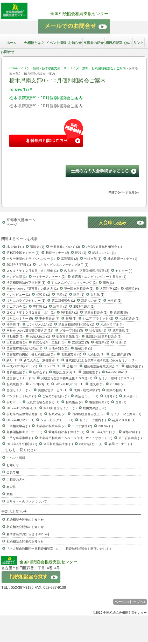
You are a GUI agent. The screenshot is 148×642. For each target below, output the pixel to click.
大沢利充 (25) (109, 288)
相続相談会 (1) (129, 318)
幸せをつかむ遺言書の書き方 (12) (29, 330)
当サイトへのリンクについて (26, 501)
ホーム (11, 43)
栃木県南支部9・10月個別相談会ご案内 (46, 98)
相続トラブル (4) (112, 324)
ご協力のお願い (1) (55, 396)
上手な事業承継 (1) (19, 438)
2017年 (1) (105, 426)
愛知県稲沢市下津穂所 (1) (66, 432)
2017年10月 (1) (84, 306)
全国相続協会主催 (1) (58, 444)
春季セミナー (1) (120, 444)
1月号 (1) (110, 396)
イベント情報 (56, 43)
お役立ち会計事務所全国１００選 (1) (66, 378)
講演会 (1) (37, 247)
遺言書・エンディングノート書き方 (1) (99, 277)
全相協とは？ (34, 43)
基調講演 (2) (69, 259)
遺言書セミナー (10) (20, 378)
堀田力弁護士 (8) (94, 408)
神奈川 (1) (13, 324)
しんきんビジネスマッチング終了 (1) (62, 265)
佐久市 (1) (97, 384)
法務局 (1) (60, 306)
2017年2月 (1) (39, 384)
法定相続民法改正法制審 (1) (25, 282)
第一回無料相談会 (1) (79, 288)
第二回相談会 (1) (63, 300)
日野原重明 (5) (16, 342)
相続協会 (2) (74, 402)
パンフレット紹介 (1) (21, 396)
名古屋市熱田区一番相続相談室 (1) (30, 354)
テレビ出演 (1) (16, 277)
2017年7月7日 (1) (18, 265)
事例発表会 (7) (49, 318)
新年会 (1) (40, 372)
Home (13, 68)
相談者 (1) (43, 294)
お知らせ (75, 43)
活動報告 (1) (15, 336)
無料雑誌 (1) (69, 312)
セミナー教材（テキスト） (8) (119, 378)
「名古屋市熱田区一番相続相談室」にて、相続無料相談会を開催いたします (59, 549)
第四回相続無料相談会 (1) (104, 336)
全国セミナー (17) (19, 390)
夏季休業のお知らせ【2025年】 (28, 534)
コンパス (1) (51, 366)
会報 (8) (72, 366)
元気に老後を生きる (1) (43, 402)
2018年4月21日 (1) (103, 432)
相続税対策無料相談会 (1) (104, 247)
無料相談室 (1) (16, 372)
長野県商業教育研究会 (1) (24, 414)
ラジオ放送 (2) (82, 426)
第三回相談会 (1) (96, 312)
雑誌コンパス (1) (104, 253)
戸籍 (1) (61, 294)
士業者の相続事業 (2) (51, 426)
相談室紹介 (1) (99, 402)
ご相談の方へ (15, 479)
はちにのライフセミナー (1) (25, 300)
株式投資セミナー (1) (122, 259)
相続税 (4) (132, 288)
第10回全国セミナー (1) (22, 253)
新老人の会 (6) (91, 300)
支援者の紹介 (93, 43)
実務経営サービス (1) (52, 390)
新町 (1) (11, 360)
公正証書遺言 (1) (130, 438)
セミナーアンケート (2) (49, 277)
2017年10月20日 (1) (20, 420)
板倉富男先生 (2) (68, 336)
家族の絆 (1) (131, 432)
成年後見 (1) (121, 330)
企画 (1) (120, 402)
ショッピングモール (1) (56, 420)
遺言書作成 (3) (121, 354)
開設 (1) (80, 253)
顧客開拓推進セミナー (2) (24, 432)
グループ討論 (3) (71, 330)
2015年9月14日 (21, 90)
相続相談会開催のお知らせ (25, 519)
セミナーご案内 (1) (92, 420)
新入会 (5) (130, 396)
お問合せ (7, 52)
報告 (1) (108, 282)
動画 (9, 494)
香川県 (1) (97, 294)
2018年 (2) (117, 384)
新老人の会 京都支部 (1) (41, 360)
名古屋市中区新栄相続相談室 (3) (86, 271)
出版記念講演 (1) (64, 372)
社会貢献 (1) (97, 330)
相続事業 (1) (134, 366)
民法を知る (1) (58, 348)
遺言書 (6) (121, 312)
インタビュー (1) (18, 294)
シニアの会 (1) (16, 306)
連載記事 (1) (83, 348)
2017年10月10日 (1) (69, 384)
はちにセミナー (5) (19, 318)
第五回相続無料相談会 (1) (76, 324)
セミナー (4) (123, 271)
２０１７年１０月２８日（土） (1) (30, 312)
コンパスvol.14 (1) (39, 324)
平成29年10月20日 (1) (21, 366)
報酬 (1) (71, 318)
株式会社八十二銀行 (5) (49, 342)
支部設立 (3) (80, 342)
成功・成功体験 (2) (87, 390)
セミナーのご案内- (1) (126, 414)
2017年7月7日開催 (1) (21, 444)
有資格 (11, 487)
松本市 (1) (115, 300)
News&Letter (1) (117, 372)
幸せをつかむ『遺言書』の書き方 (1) (32, 288)
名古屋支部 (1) (71, 354)
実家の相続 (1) (116, 390)
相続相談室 (113, 43)
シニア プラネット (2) (98, 318)
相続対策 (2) (57, 414)
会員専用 (12, 472)
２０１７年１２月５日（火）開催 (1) (32, 271)
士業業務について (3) (65, 247)
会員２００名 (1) (123, 420)
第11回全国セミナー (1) (60, 408)
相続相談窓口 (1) (90, 444)
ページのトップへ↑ (130, 602)
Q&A (128, 43)
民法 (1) (120, 342)
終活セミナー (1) (86, 396)
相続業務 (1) (15, 384)
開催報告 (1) (91, 372)
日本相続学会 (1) (18, 426)
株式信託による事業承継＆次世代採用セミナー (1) (101, 360)
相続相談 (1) (95, 354)
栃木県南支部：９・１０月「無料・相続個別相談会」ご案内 (84, 68)
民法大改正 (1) (40, 336)
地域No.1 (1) (15, 247)
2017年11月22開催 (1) (21, 408)
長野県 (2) (102, 342)
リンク (138, 43)
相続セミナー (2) (57, 253)
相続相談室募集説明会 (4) (101, 366)
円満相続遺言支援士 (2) (88, 414)
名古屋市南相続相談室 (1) (24, 348)
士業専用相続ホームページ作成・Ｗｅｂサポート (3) (75, 438)
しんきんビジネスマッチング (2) (74, 282)
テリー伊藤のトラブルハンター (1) (30, 259)
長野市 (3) (13, 402)
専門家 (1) (40, 306)
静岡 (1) (78, 294)
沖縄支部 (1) (92, 259)
